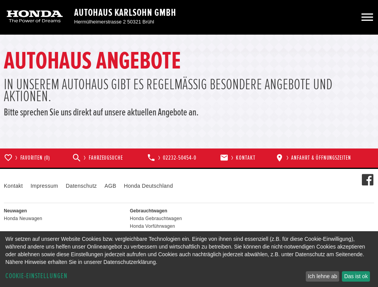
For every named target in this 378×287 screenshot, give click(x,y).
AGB (110, 186)
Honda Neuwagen (23, 218)
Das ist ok (356, 276)
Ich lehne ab (322, 276)
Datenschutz (81, 186)
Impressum (44, 186)
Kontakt (13, 186)
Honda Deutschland (148, 186)
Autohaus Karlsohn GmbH (125, 13)
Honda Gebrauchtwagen (156, 218)
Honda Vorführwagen (152, 226)
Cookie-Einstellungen (36, 276)
